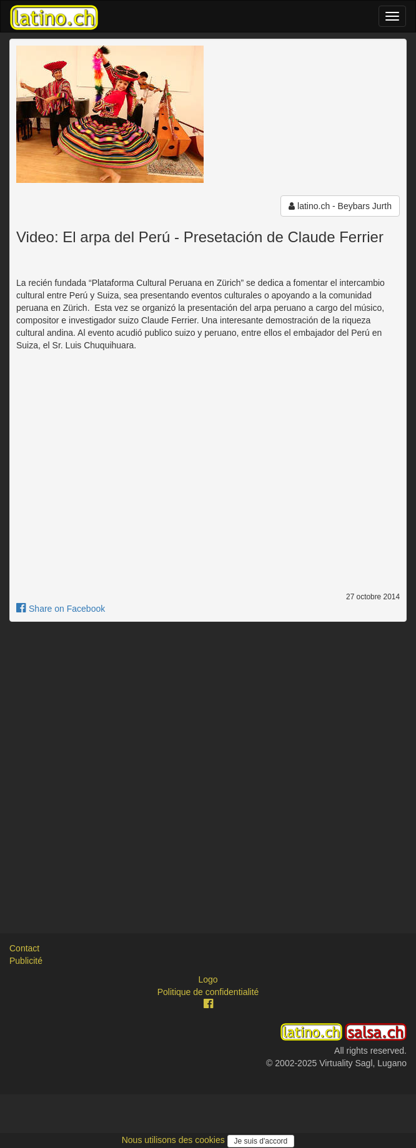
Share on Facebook (60, 609)
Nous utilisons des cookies (174, 1140)
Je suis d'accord (261, 1141)
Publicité (25, 961)
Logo (207, 979)
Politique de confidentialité (208, 992)
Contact (24, 948)
